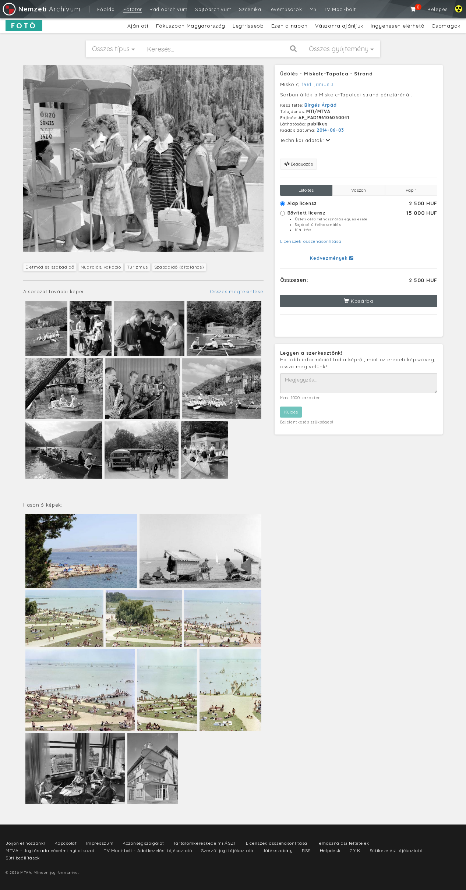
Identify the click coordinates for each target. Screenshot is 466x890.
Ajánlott (138, 25)
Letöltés (306, 190)
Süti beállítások (23, 858)
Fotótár (132, 9)
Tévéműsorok (285, 9)
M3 (313, 9)
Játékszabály (277, 850)
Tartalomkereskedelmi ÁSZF (205, 843)
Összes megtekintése (236, 291)
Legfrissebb (248, 25)
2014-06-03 (330, 130)
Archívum (41, 9)
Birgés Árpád (320, 105)
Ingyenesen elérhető (397, 25)
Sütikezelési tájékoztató (396, 850)
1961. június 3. (318, 84)
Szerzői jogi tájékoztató (227, 850)
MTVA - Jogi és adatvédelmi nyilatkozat (50, 850)
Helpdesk (330, 850)
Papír (411, 190)
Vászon (358, 190)
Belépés (437, 9)
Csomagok (445, 25)
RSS (306, 850)
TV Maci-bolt (340, 9)
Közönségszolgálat (143, 843)
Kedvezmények (331, 258)
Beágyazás (298, 164)
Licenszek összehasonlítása (311, 241)
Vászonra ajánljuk (339, 25)
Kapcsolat (65, 843)
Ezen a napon (289, 25)
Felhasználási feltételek (343, 843)
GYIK (355, 850)
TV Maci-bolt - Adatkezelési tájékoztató (148, 850)
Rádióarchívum (168, 9)
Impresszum (99, 843)
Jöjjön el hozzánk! (26, 843)
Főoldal (106, 9)
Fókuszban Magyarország (190, 25)
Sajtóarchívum (213, 9)
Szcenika (250, 9)
